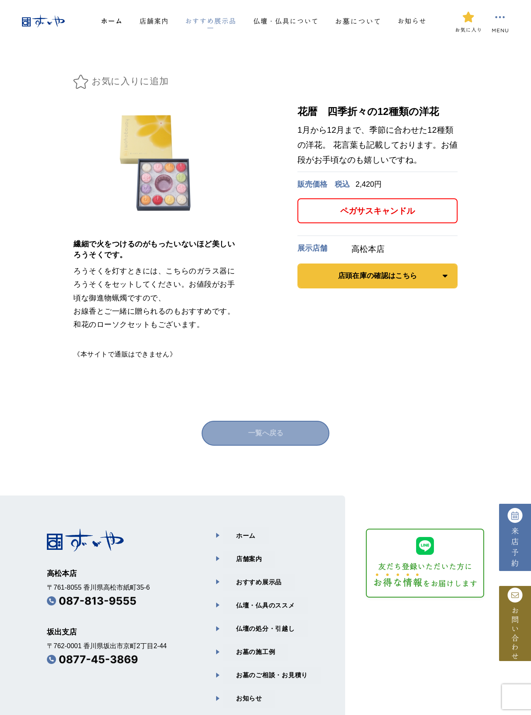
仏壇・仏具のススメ (254, 584)
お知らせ (237, 654)
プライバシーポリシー (252, 676)
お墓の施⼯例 (244, 619)
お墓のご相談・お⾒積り (261, 636)
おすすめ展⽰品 (247, 567)
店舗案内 (237, 549)
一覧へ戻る (265, 433)
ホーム (233, 532)
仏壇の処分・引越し (254, 601)
